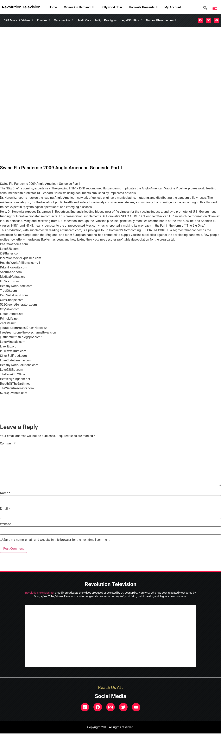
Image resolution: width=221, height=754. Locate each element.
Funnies (43, 20)
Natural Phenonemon (161, 20)
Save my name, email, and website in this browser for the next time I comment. (56, 539)
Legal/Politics (131, 20)
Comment (8, 443)
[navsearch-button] (204, 8)
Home (53, 7)
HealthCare (84, 20)
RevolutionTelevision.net (39, 592)
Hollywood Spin (111, 7)
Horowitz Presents (143, 7)
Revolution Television (21, 7)
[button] (78, 7)
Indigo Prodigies (106, 20)
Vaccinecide (63, 20)
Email (5, 508)
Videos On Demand (78, 7)
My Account (172, 7)
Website (5, 524)
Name (5, 493)
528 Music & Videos (18, 20)
